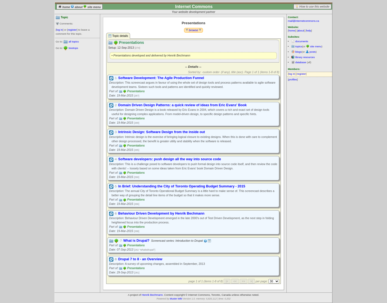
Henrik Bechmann (152, 294)
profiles (293, 79)
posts (313, 51)
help (308, 30)
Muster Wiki (176, 298)
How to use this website (314, 6)
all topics (74, 41)
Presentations (136, 91)
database (300, 62)
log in (59, 29)
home (64, 7)
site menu (92, 7)
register (72, 29)
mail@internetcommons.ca (303, 20)
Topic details (118, 36)
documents (301, 41)
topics (298, 46)
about (77, 7)
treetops (73, 48)
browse (193, 30)
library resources (305, 57)
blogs (298, 51)
